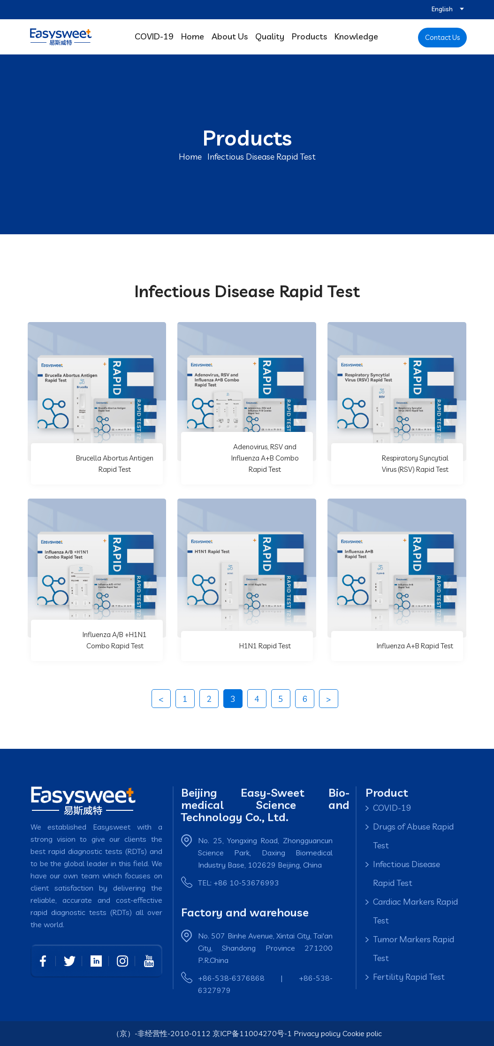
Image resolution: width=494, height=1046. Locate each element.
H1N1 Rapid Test (265, 645)
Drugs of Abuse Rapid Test (413, 836)
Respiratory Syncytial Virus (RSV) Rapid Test (415, 464)
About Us (230, 36)
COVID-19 (154, 36)
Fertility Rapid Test (409, 976)
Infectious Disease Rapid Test (406, 873)
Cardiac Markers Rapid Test (415, 911)
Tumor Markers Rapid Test (413, 948)
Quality (269, 36)
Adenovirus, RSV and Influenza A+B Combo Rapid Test (265, 458)
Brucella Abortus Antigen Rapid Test (114, 464)
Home (192, 36)
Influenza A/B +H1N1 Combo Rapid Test (115, 640)
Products (309, 36)
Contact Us (442, 37)
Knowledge (356, 36)
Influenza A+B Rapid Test (415, 645)
